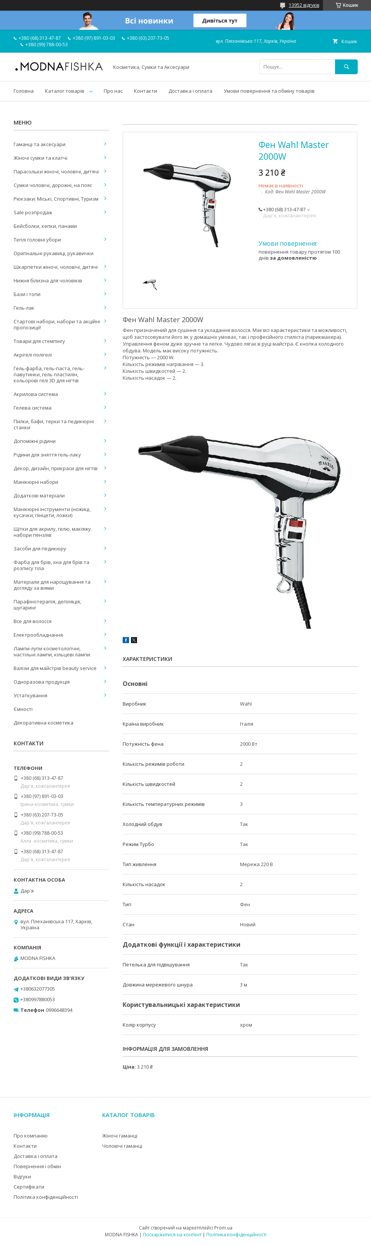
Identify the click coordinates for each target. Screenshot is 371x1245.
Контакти (145, 90)
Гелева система (32, 407)
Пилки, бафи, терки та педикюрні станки (54, 424)
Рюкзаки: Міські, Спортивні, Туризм (56, 198)
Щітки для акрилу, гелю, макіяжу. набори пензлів (53, 531)
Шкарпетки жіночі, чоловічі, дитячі (56, 266)
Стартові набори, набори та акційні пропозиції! (57, 324)
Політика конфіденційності (46, 1197)
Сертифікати (29, 1186)
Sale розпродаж (33, 212)
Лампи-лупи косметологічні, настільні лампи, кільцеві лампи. (52, 651)
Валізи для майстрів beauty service (55, 668)
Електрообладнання (38, 634)
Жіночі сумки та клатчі (40, 157)
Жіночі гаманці (119, 1135)
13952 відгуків (304, 5)
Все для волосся (32, 621)
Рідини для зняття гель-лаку (47, 454)
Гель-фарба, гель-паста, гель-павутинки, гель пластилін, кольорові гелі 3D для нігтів (49, 374)
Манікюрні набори (36, 481)
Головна (24, 90)
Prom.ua (223, 1228)
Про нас (113, 90)
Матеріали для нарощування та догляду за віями (52, 584)
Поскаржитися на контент (172, 1234)
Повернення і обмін (37, 1166)
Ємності (23, 709)
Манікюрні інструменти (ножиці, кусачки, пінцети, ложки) (52, 512)
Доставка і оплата (190, 90)
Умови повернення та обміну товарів (269, 90)
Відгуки (22, 1176)
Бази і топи (27, 294)
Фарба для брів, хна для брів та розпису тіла (51, 565)
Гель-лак (24, 307)
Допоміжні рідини (35, 441)
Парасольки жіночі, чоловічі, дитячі (56, 171)
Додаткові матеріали (39, 495)
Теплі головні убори (37, 239)
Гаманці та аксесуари (39, 144)
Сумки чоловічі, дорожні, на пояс (53, 185)
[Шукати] (346, 66)
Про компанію (31, 1135)
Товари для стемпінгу (39, 341)
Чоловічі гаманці (122, 1145)
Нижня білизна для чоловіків (48, 280)
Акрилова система (36, 394)
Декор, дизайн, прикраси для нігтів (56, 468)
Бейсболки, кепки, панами (45, 226)
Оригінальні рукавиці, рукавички (54, 253)
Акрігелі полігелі (33, 354)
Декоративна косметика (43, 722)
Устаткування (30, 695)
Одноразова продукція (42, 681)
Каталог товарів (64, 90)
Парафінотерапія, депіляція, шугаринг (47, 604)
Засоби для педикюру (40, 548)
